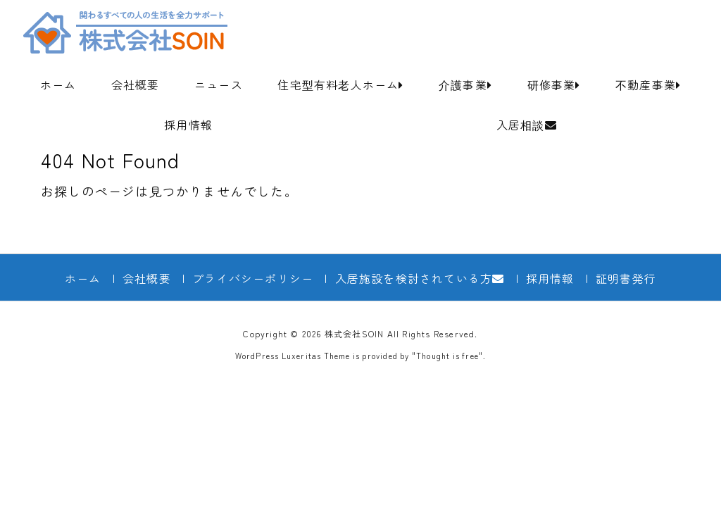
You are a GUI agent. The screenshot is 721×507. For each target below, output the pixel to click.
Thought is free (447, 355)
